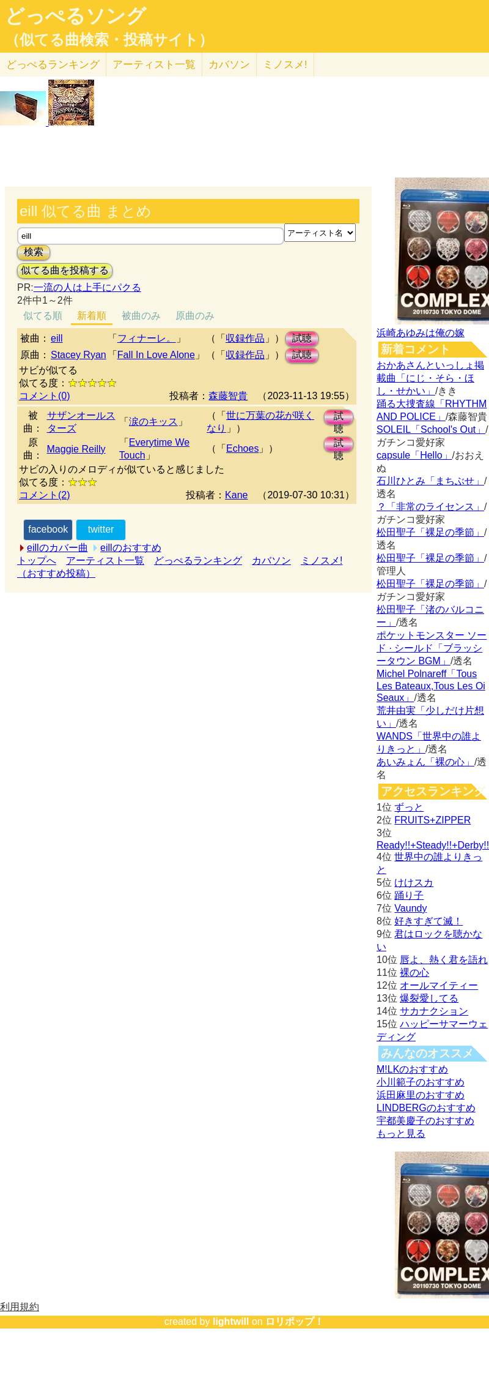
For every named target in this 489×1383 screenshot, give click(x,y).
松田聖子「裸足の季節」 (430, 532)
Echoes (242, 448)
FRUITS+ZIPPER (432, 820)
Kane (236, 495)
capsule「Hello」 (414, 455)
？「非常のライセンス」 (430, 506)
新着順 (91, 315)
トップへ (36, 560)
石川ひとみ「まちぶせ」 (430, 481)
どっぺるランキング (198, 560)
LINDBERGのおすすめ (426, 1108)
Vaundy (410, 908)
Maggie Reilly (76, 449)
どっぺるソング (75, 16)
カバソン (229, 64)
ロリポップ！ (294, 1321)
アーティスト (154, 64)
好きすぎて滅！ (428, 921)
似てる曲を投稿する (65, 270)
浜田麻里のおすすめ (421, 1095)
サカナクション (434, 1011)
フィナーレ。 (146, 338)
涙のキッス (153, 421)
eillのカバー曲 (57, 547)
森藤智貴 (228, 396)
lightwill (231, 1321)
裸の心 (414, 972)
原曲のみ (195, 315)
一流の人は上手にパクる (87, 287)
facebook (48, 529)
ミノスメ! (285, 64)
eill (57, 338)
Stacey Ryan (78, 355)
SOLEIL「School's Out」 (431, 429)
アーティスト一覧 (105, 560)
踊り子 (409, 895)
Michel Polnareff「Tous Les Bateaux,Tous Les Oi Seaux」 (431, 686)
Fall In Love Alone (156, 355)
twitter (101, 529)
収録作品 (245, 338)
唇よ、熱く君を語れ (444, 959)
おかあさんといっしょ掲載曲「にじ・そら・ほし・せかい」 (430, 378)
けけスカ (413, 882)
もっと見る (401, 1133)
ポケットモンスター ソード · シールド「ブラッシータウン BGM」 (432, 648)
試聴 (302, 338)
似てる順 (42, 315)
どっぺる (53, 64)
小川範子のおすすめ (421, 1082)
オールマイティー (439, 985)
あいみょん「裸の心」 (425, 762)
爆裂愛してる (429, 998)
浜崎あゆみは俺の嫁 (421, 333)
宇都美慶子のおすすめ (425, 1120)
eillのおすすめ (130, 547)
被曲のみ (141, 315)
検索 (33, 252)
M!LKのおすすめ (412, 1069)
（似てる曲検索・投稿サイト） (109, 40)
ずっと (409, 807)
